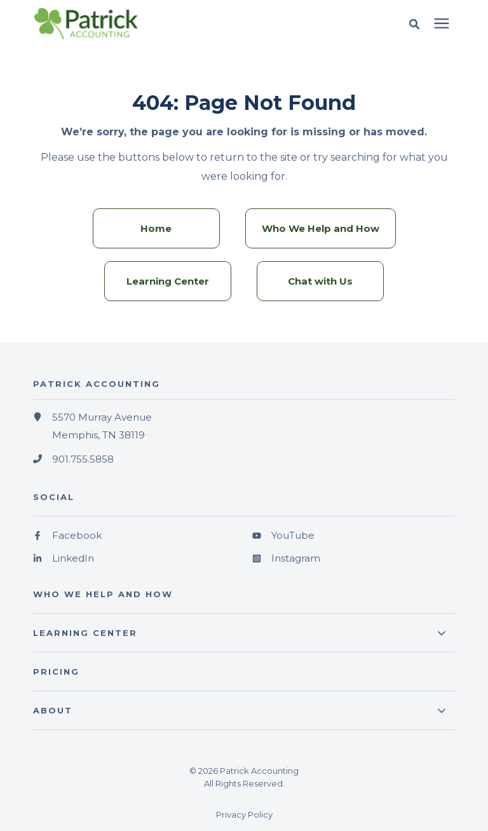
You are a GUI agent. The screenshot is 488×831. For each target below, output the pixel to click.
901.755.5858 (83, 459)
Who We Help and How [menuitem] (320, 228)
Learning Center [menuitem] (167, 281)
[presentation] (441, 24)
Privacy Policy (244, 814)
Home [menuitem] (156, 228)
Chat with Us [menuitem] (320, 281)
